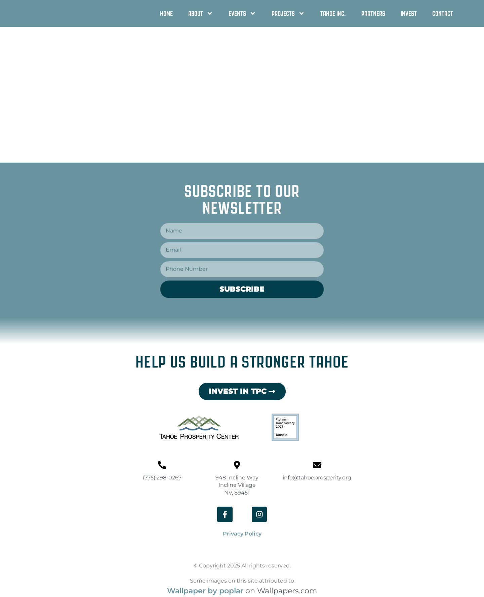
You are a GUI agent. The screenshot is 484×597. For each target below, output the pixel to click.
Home (166, 13)
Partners (373, 13)
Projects (288, 13)
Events (242, 13)
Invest (409, 13)
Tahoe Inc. (333, 13)
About (200, 13)
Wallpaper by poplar (205, 591)
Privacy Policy (242, 534)
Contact (442, 13)
